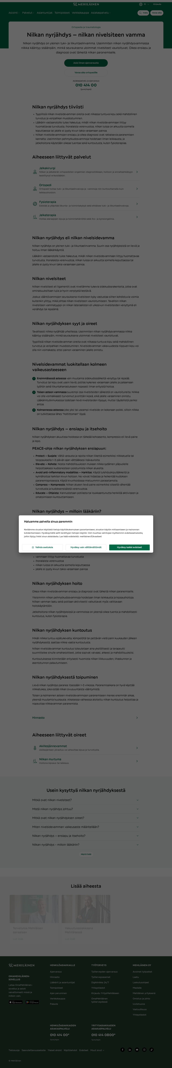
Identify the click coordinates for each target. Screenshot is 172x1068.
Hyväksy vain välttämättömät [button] (86, 547)
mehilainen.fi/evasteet (91, 537)
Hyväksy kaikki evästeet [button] (129, 547)
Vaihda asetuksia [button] (42, 547)
